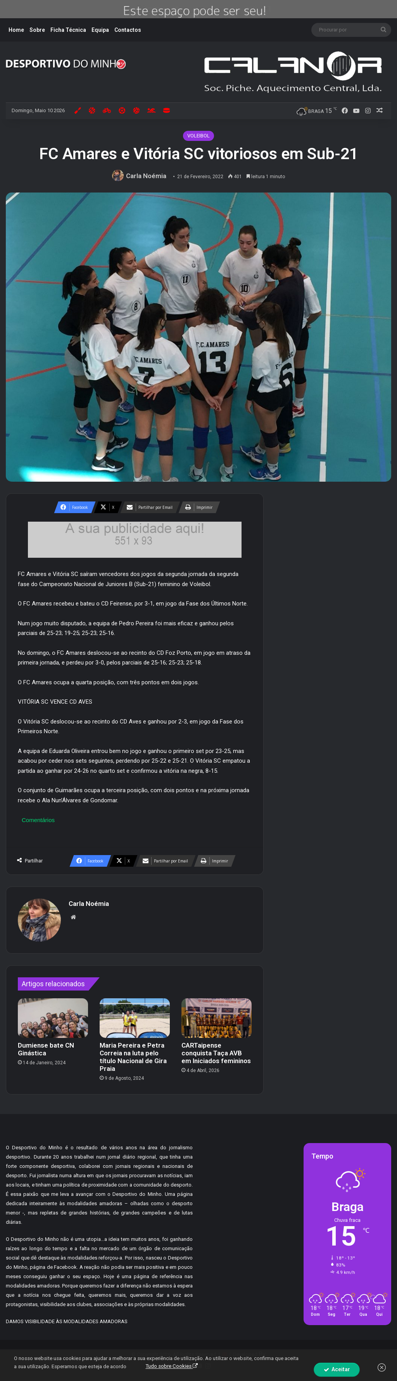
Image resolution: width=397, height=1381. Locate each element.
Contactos (127, 30)
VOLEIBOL (198, 136)
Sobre (37, 30)
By (262, 1354)
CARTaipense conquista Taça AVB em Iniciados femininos (216, 1053)
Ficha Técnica (68, 30)
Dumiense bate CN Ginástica (46, 1049)
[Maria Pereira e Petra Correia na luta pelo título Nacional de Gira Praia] (135, 1018)
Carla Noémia (146, 176)
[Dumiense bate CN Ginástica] (53, 1018)
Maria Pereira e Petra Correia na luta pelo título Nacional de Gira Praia (133, 1056)
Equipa (100, 30)
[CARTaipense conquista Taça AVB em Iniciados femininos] (216, 1018)
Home (16, 30)
